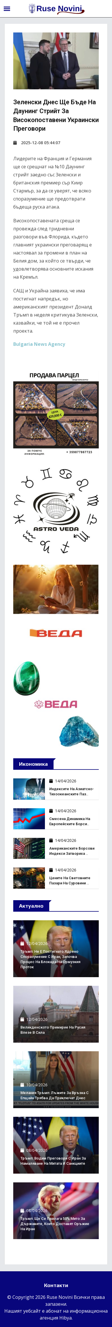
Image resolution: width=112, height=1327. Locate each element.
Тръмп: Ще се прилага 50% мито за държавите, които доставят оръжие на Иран (54, 1223)
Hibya (65, 1318)
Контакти (56, 1285)
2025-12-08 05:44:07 (36, 142)
